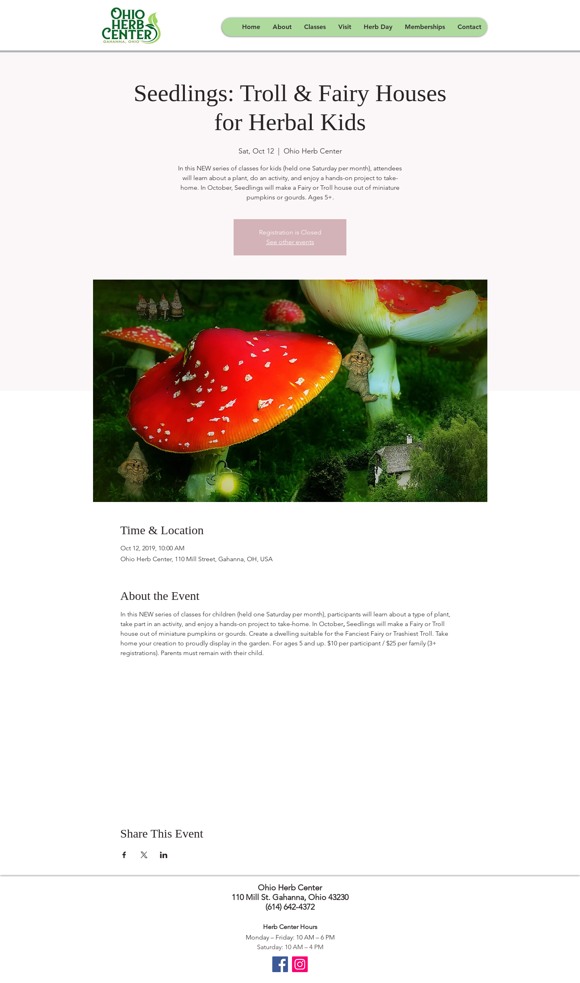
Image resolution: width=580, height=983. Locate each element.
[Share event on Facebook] (124, 855)
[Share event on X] (144, 855)
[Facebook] (280, 964)
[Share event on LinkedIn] (164, 855)
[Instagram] (300, 964)
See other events (290, 242)
